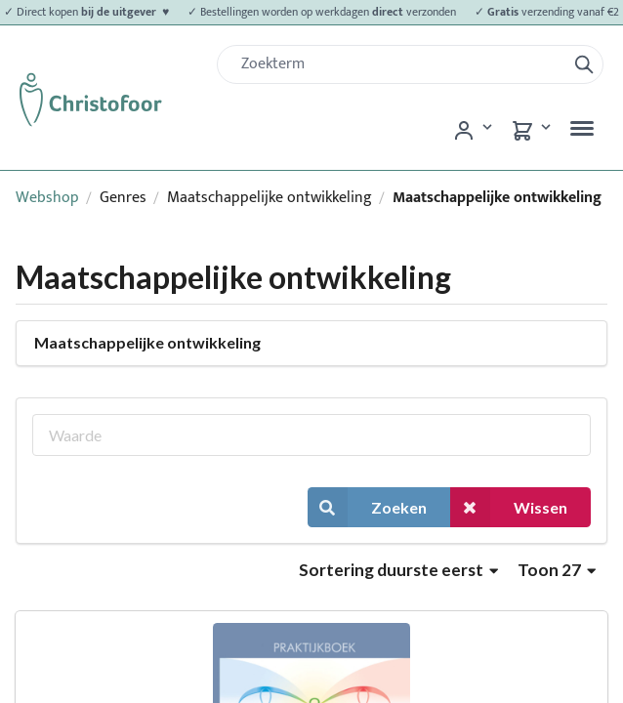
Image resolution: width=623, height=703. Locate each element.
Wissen (508, 507)
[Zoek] (399, 64)
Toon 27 (557, 569)
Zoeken (367, 507)
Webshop (47, 198)
